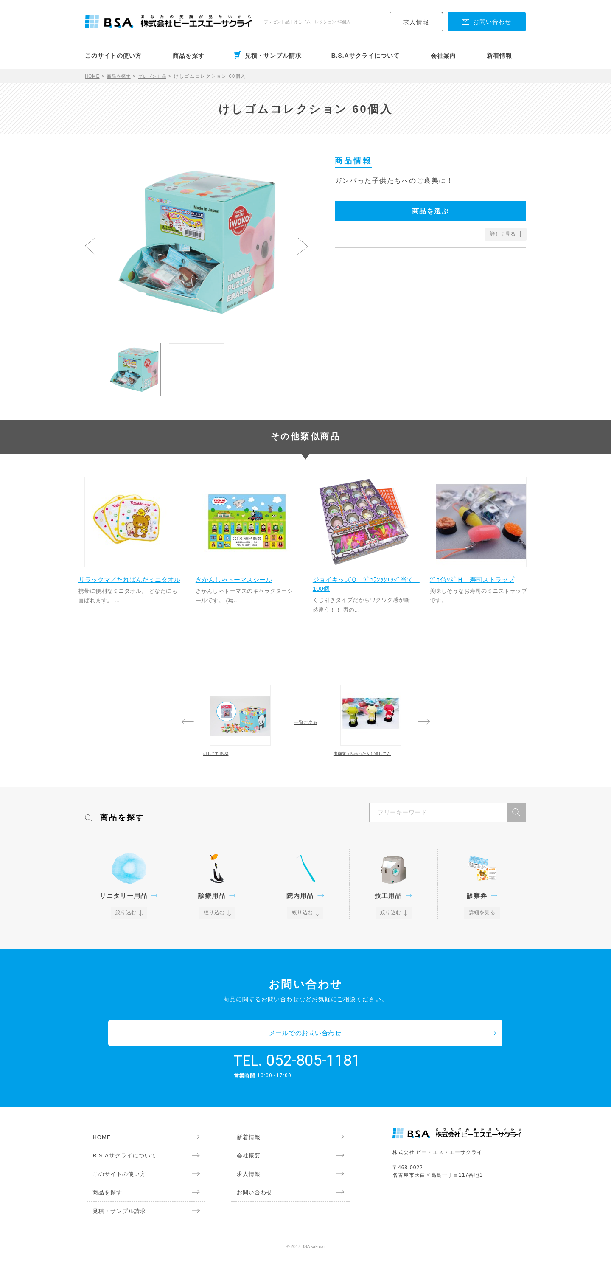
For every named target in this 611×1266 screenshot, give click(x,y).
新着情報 (499, 55)
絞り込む (126, 946)
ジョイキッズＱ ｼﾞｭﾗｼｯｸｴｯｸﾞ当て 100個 (361, 588)
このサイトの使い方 (113, 55)
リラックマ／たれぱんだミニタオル (129, 588)
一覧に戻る (305, 729)
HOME (93, 76)
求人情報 (416, 22)
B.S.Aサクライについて (365, 55)
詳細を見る (482, 946)
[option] (196, 242)
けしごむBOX (231, 769)
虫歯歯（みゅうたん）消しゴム (367, 774)
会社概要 (244, 1163)
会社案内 (443, 55)
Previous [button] (90, 246)
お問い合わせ (250, 1202)
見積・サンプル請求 (273, 55)
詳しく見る (503, 234)
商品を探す (189, 55)
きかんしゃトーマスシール (242, 583)
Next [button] (302, 246)
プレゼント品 (159, 76)
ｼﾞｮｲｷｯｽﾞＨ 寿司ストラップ (480, 583)
